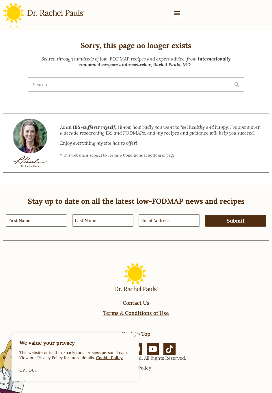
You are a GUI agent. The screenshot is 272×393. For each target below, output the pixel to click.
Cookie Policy (109, 357)
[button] (177, 13)
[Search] (237, 84)
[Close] (134, 336)
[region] (75, 357)
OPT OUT (28, 370)
